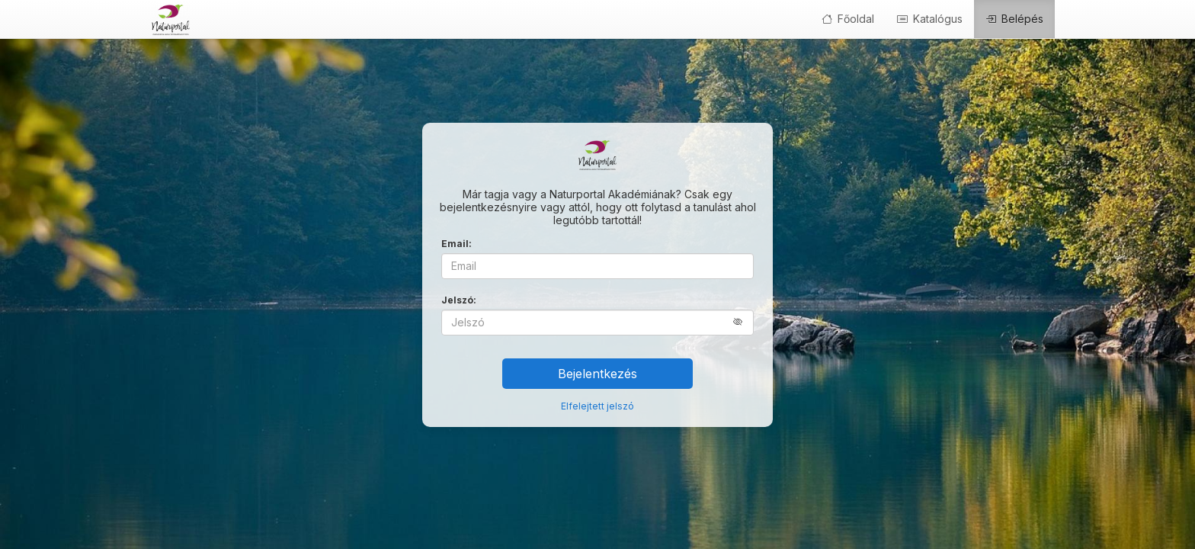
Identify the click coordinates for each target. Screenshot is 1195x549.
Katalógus (930, 18)
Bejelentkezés (597, 373)
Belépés (1014, 18)
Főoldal (848, 18)
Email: (456, 243)
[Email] (597, 266)
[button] (743, 322)
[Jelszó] (597, 323)
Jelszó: (458, 300)
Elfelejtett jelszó (597, 406)
